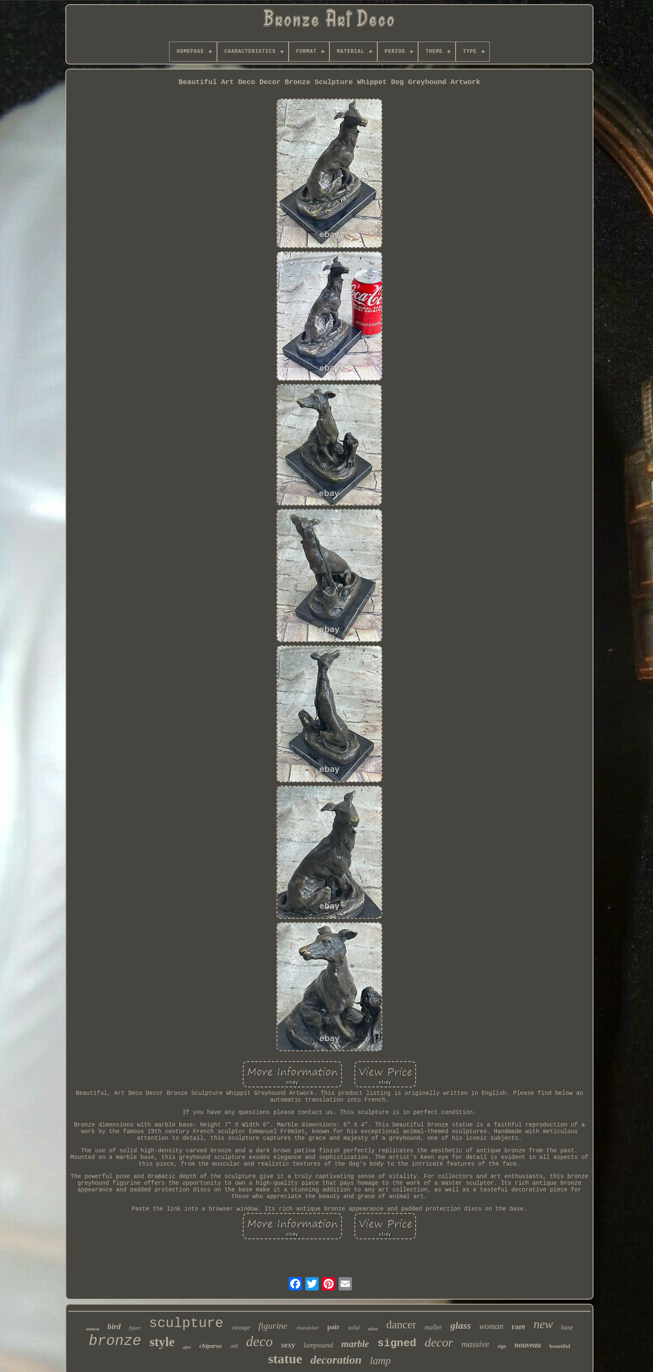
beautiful (559, 1346)
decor (439, 1342)
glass (460, 1325)
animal (92, 1328)
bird (114, 1326)
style (162, 1342)
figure (135, 1328)
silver (373, 1328)
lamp (380, 1360)
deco (259, 1341)
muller (433, 1327)
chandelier (307, 1328)
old (234, 1346)
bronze (115, 1341)
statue (285, 1358)
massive (475, 1344)
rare (518, 1326)
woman (491, 1326)
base (567, 1327)
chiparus (210, 1345)
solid (353, 1328)
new (543, 1324)
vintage (241, 1327)
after (187, 1347)
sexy (288, 1344)
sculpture (186, 1323)
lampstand (318, 1345)
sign (501, 1346)
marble (355, 1344)
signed (396, 1343)
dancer (401, 1324)
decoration (335, 1359)
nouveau (527, 1345)
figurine (272, 1325)
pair (333, 1327)
